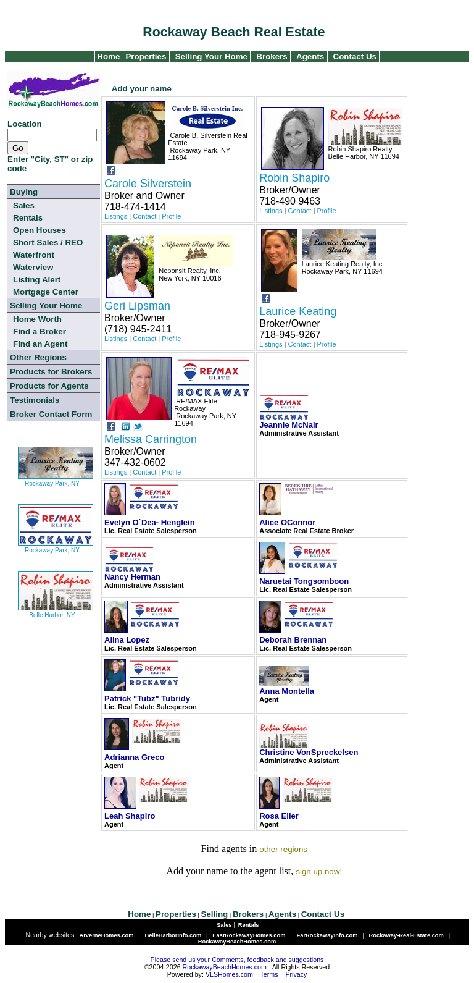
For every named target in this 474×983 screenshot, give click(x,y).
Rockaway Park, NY (55, 478)
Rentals (28, 217)
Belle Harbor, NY (55, 610)
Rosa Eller (279, 816)
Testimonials (34, 400)
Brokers (271, 56)
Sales (24, 205)
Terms (269, 974)
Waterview (33, 267)
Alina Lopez (126, 639)
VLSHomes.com (229, 974)
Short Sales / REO (48, 242)
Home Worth (37, 319)
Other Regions (38, 357)
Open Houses (39, 230)
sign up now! (319, 871)
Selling (214, 914)
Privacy (296, 974)
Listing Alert (36, 279)
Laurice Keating (297, 311)
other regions (283, 849)
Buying (24, 191)
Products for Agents (49, 385)
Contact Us (354, 56)
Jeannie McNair (288, 424)
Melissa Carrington (150, 439)
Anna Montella (286, 691)
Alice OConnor (287, 522)
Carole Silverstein (147, 183)
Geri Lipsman (137, 306)
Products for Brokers (51, 371)
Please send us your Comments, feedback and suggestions (237, 959)
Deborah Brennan (292, 639)
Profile (171, 216)
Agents (310, 56)
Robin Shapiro (294, 178)
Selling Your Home (211, 56)
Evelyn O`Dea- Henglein (149, 522)
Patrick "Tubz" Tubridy (147, 698)
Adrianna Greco (134, 757)
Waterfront (33, 254)
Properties (145, 56)
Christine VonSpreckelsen (308, 752)
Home (107, 56)
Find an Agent (40, 343)
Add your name (142, 88)
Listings (115, 216)
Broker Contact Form (51, 414)
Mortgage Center (45, 292)
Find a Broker (39, 331)
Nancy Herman (132, 576)
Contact (144, 216)
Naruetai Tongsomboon (304, 581)
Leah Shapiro (129, 816)
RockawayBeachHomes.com (225, 967)
